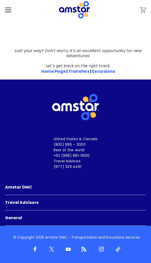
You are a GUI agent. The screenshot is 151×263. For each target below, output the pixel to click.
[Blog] (83, 249)
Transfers (78, 71)
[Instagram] (100, 249)
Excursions (103, 71)
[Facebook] (34, 249)
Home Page (53, 71)
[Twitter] (50, 249)
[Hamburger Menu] (8, 17)
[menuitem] (75, 187)
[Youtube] (67, 249)
